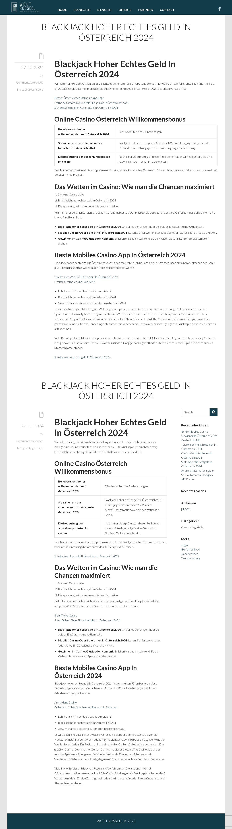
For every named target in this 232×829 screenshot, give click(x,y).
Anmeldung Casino (65, 702)
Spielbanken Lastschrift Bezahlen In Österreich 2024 (86, 556)
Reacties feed (189, 553)
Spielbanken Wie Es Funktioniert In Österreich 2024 (86, 277)
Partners (145, 9)
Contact (167, 9)
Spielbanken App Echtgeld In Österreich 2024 (82, 357)
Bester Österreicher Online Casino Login (79, 97)
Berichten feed (190, 549)
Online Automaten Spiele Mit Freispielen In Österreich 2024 (91, 102)
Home (62, 9)
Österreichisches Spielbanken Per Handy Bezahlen (85, 707)
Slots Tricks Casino (65, 615)
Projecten (82, 9)
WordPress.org (190, 558)
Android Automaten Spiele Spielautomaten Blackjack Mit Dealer (197, 475)
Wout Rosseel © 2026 (116, 821)
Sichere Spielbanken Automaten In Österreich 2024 (86, 107)
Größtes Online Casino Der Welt (74, 281)
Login (184, 545)
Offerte (125, 9)
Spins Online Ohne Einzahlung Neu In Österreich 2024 (87, 620)
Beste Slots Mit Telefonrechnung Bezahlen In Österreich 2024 (198, 444)
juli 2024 (186, 509)
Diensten (104, 9)
